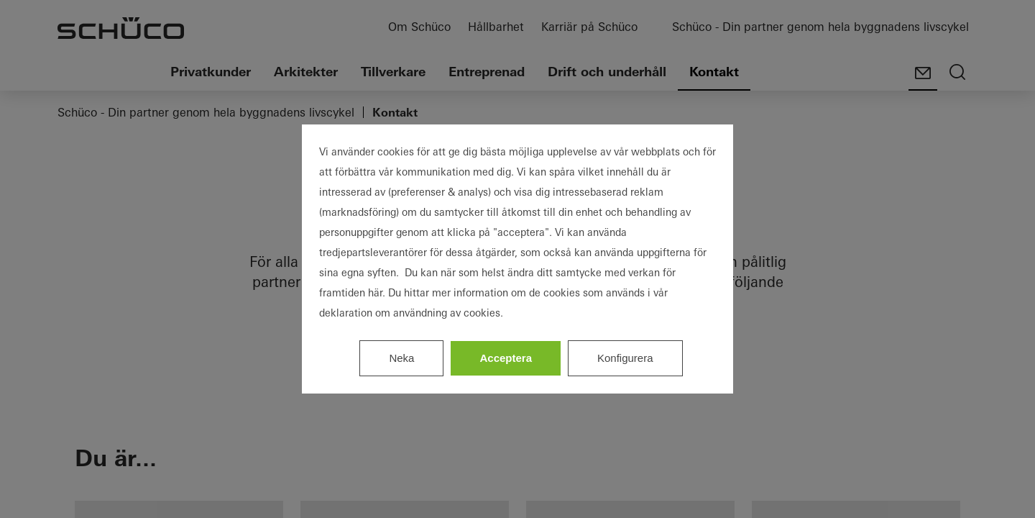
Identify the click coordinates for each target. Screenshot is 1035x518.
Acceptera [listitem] (505, 358)
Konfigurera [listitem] (625, 358)
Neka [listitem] (401, 358)
